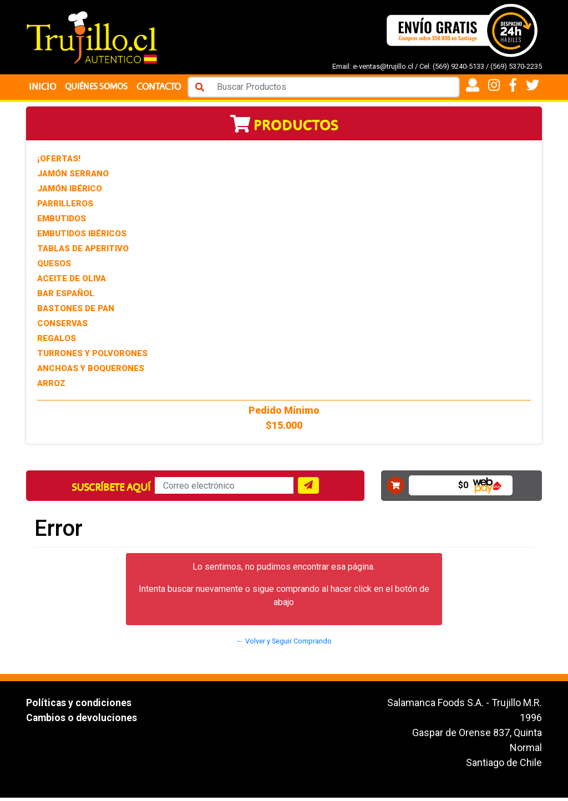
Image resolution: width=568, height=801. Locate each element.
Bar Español (65, 297)
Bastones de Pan (75, 312)
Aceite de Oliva (71, 282)
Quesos (54, 267)
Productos (284, 128)
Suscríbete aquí (111, 491)
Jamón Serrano (73, 177)
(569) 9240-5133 (458, 66)
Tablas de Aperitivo (83, 252)
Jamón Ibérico (69, 192)
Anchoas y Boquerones (90, 372)
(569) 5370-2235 (516, 66)
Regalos (56, 342)
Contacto (162, 88)
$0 (463, 488)
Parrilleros (65, 207)
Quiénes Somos (98, 88)
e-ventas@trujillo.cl (383, 66)
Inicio (42, 88)
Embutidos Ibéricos (81, 237)
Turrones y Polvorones (92, 357)
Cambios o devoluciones (82, 721)
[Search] (336, 88)
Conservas (62, 327)
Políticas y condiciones (79, 706)
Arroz (51, 387)
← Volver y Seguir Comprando (284, 644)
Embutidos (61, 222)
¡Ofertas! (58, 162)
